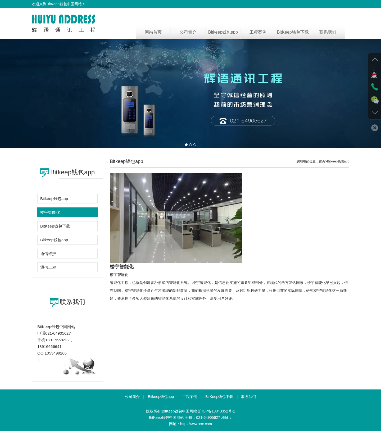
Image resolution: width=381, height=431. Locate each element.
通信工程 (48, 267)
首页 (322, 161)
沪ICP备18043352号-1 (216, 411)
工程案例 (258, 32)
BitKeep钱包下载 (293, 32)
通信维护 (48, 253)
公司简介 (188, 32)
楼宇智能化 (50, 212)
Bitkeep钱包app (223, 32)
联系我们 (327, 32)
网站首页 (153, 32)
